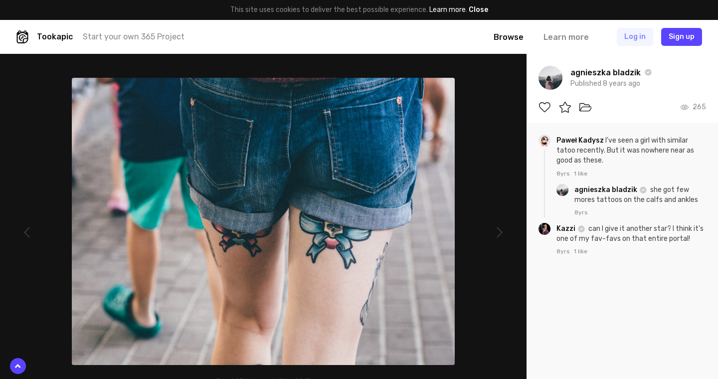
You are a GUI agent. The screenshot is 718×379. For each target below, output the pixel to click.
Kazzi (566, 228)
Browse (509, 37)
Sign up (682, 36)
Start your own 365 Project (133, 36)
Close (478, 9)
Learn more (447, 9)
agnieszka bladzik (606, 190)
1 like (580, 173)
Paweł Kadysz (580, 140)
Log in (635, 36)
